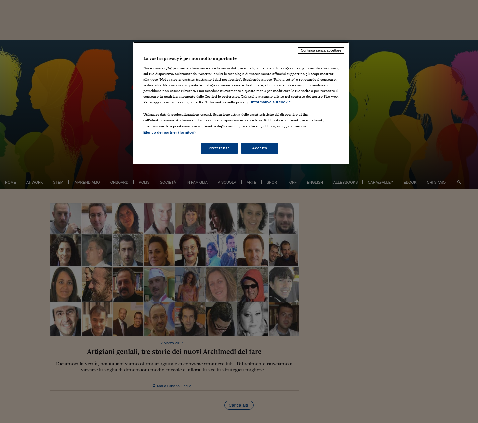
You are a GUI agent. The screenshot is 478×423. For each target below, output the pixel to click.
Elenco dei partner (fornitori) (169, 132)
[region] (241, 103)
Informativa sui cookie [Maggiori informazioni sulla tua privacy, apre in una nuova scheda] (271, 102)
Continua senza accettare (321, 50)
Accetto (259, 148)
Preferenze (219, 148)
